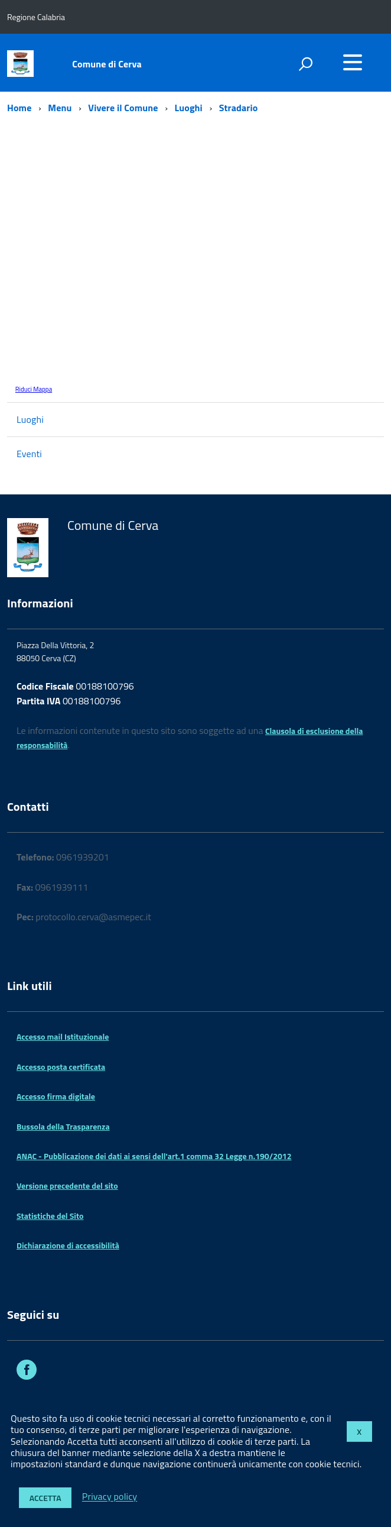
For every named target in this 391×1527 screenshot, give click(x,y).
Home (19, 108)
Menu (59, 108)
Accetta (45, 1498)
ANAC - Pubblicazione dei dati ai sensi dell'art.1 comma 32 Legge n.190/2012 (154, 1156)
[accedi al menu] (352, 62)
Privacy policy (109, 1497)
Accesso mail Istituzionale (63, 1036)
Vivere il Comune (123, 108)
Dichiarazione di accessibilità (68, 1245)
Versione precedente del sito (67, 1185)
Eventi (29, 454)
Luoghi (189, 108)
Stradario (238, 108)
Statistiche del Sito (50, 1215)
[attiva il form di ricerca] (305, 64)
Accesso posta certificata (61, 1066)
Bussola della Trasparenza (63, 1126)
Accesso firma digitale (56, 1096)
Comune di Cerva (106, 64)
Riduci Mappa (33, 389)
